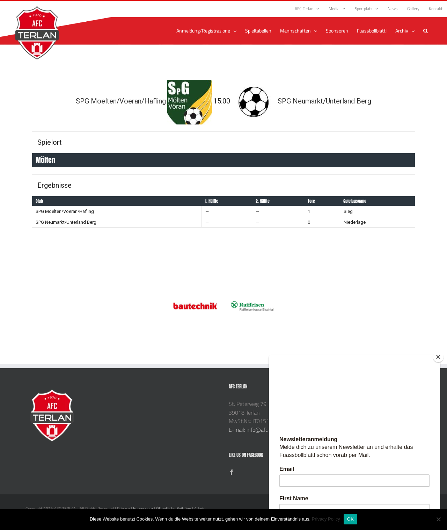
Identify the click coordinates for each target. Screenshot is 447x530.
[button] (425, 31)
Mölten (45, 160)
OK (350, 519)
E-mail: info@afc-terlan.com (262, 429)
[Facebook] (231, 472)
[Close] (438, 357)
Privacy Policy (326, 519)
